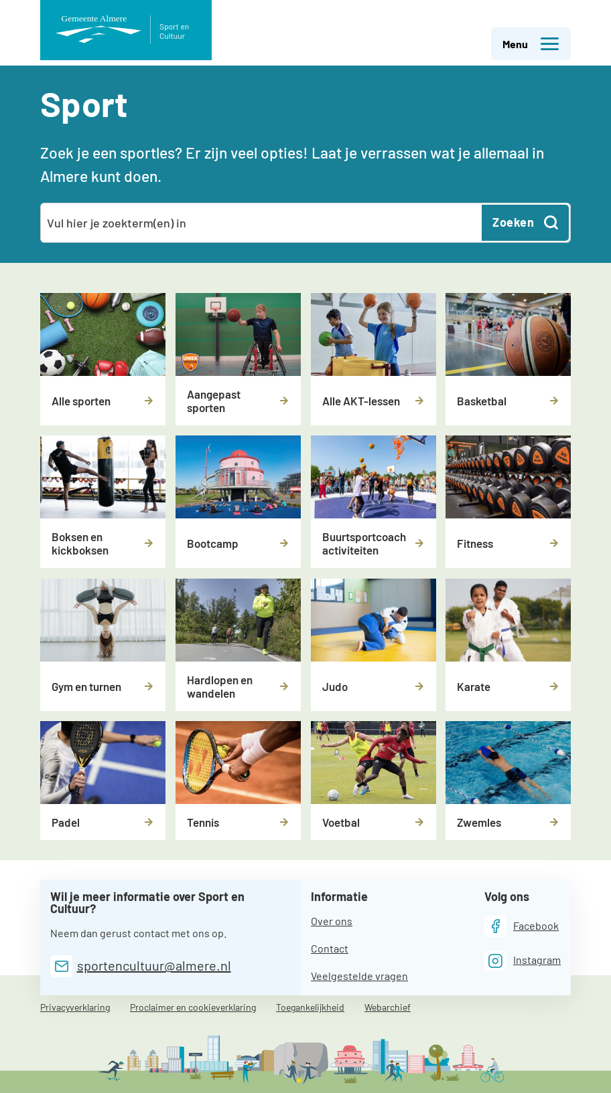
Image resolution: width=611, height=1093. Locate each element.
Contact (329, 948)
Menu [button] (531, 44)
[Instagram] (522, 961)
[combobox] (262, 223)
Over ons (331, 920)
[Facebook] (521, 926)
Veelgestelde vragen (359, 975)
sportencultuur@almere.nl (154, 965)
